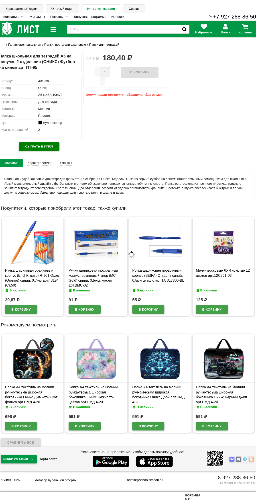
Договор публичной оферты (56, 480)
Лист (7, 480)
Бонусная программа (90, 16)
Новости (117, 16)
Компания (11, 16)
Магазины (37, 16)
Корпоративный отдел (22, 8)
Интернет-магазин (101, 8)
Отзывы (66, 163)
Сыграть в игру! (39, 146)
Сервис (134, 8)
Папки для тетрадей (104, 44)
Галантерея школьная (24, 44)
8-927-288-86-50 (236, 477)
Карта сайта (48, 459)
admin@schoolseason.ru (142, 480)
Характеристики (39, 163)
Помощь (56, 16)
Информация (15, 459)
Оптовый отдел (62, 8)
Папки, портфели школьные (65, 44)
